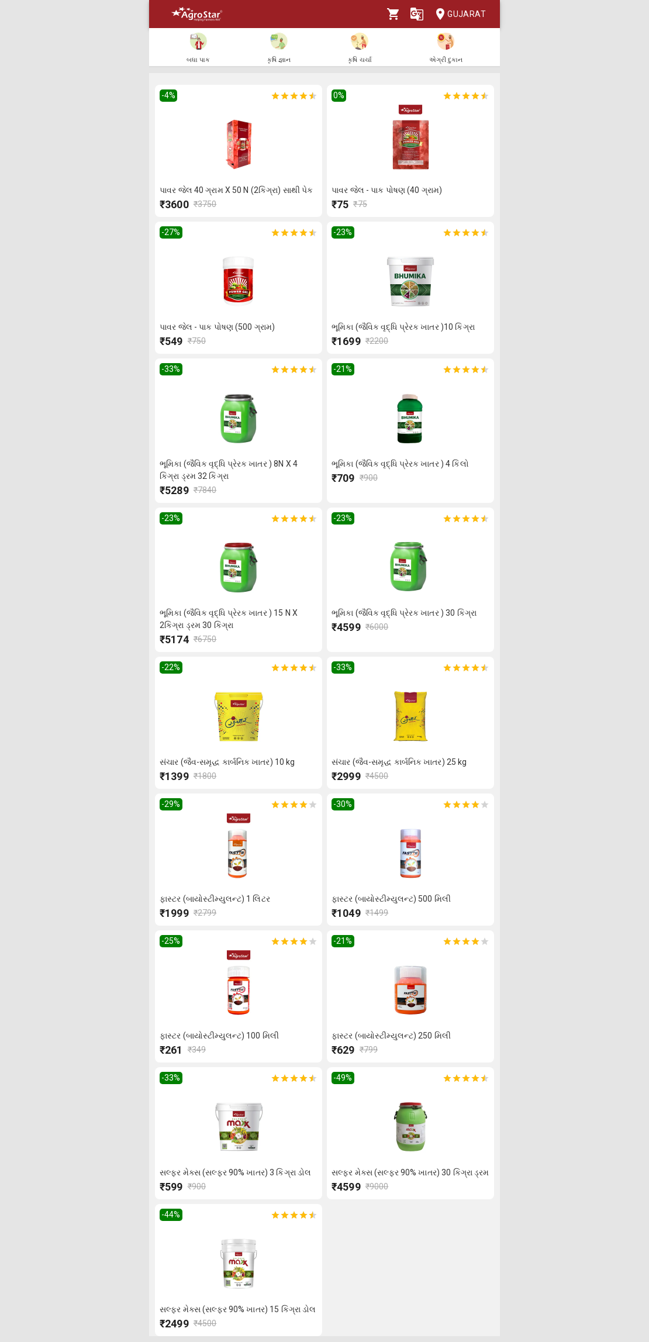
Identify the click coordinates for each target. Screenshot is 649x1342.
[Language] (417, 14)
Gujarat (457, 14)
